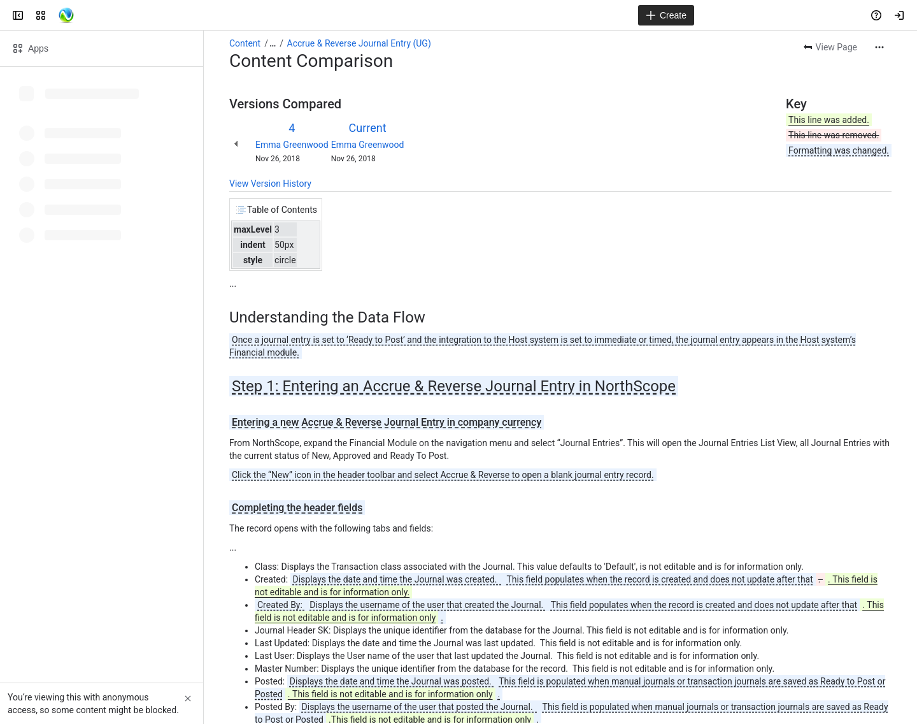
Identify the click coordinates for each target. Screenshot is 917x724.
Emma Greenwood (292, 145)
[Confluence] (66, 15)
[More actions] (879, 47)
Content (244, 43)
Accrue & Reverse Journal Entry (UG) (359, 43)
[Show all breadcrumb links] (272, 43)
